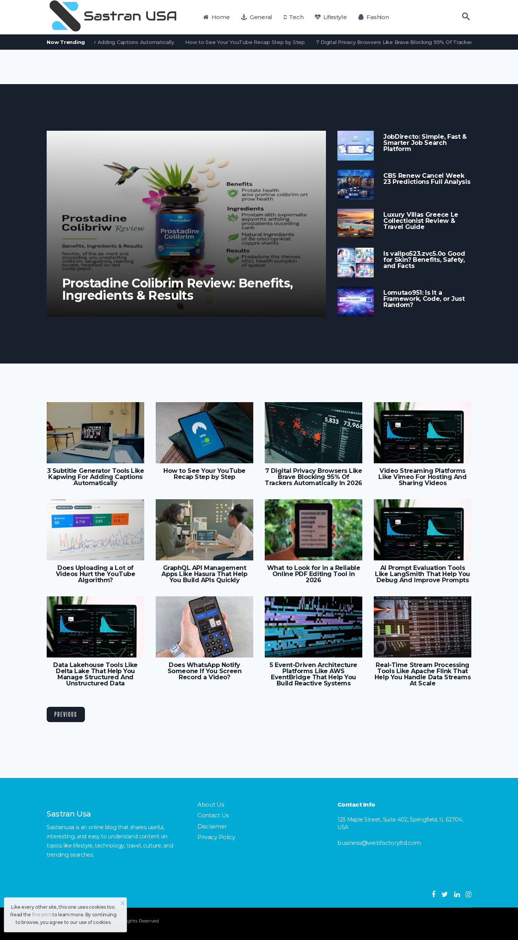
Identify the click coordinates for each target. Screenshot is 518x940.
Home (216, 17)
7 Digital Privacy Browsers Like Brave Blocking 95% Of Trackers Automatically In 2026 (313, 477)
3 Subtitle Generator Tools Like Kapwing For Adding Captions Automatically (95, 477)
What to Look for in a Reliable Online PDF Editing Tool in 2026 (313, 574)
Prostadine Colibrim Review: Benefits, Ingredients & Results (177, 289)
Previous (65, 714)
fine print (42, 914)
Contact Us (213, 815)
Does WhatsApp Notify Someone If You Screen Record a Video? (204, 671)
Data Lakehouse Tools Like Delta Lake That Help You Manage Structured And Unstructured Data (95, 674)
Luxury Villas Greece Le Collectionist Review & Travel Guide (420, 221)
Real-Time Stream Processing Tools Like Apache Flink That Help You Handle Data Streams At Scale (423, 674)
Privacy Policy (216, 837)
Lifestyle (331, 17)
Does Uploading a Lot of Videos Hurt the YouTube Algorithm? (95, 574)
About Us (210, 804)
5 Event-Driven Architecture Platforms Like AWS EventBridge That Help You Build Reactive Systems (313, 674)
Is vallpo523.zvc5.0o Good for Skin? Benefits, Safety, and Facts (424, 260)
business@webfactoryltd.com (379, 842)
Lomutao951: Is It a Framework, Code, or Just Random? (424, 299)
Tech (294, 17)
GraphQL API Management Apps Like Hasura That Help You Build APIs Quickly (204, 574)
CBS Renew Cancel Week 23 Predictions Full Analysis (427, 179)
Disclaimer (212, 826)
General (256, 17)
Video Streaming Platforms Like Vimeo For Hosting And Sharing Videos (422, 477)
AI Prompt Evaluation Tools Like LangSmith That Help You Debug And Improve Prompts (422, 574)
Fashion (373, 17)
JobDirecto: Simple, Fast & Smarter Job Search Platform (425, 143)
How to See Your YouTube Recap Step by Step (248, 42)
